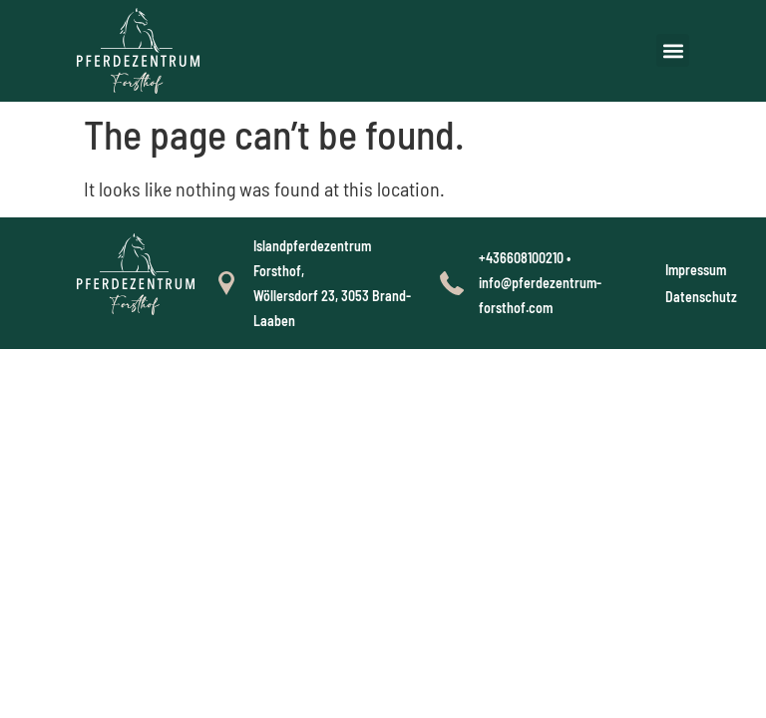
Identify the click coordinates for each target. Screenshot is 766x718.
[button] (672, 50)
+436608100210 (521, 257)
